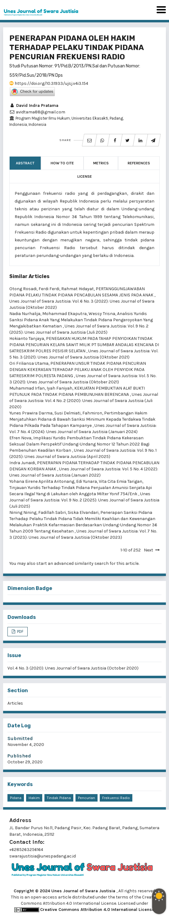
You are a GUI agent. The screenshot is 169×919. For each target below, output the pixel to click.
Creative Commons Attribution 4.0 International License (97, 909)
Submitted (20, 738)
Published (19, 756)
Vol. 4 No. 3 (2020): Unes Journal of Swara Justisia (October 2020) (73, 668)
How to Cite (62, 163)
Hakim (34, 798)
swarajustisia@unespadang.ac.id (42, 856)
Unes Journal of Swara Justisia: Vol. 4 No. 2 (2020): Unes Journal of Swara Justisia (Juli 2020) (83, 400)
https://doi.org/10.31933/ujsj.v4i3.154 (48, 83)
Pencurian (86, 798)
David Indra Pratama (33, 105)
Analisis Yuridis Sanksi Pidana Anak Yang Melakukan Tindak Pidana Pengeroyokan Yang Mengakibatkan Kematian (81, 320)
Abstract (25, 163)
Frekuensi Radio (116, 798)
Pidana (15, 798)
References (139, 163)
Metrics (101, 163)
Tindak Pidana (59, 798)
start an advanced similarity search (72, 563)
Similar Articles (29, 276)
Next (148, 550)
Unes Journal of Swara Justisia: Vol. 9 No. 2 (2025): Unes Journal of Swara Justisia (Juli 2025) (84, 500)
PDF (19, 631)
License (84, 176)
